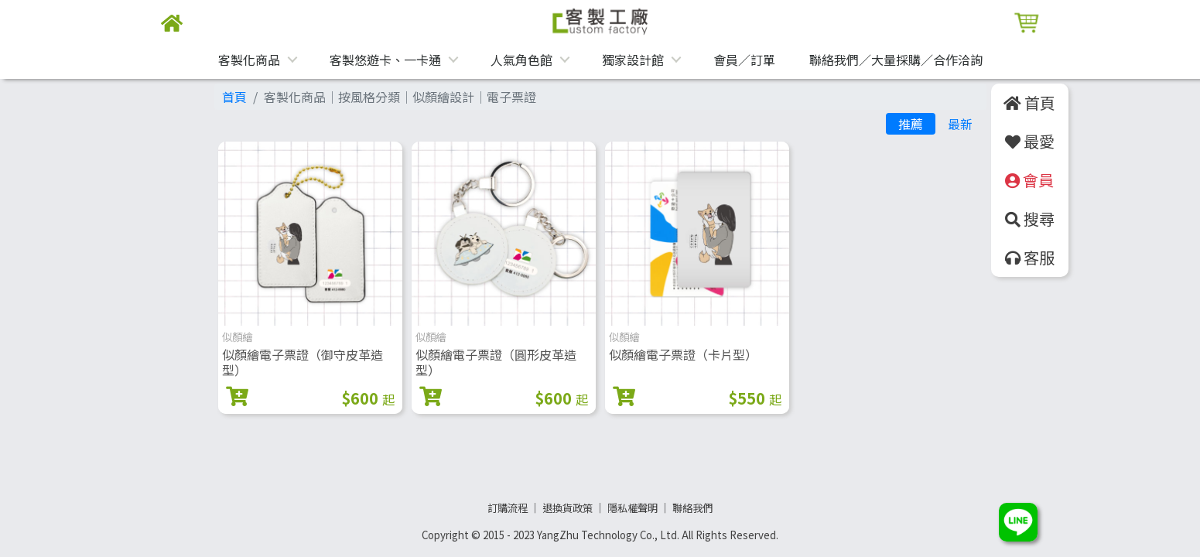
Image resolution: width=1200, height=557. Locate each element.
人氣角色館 (521, 59)
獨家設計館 (633, 59)
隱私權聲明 (632, 508)
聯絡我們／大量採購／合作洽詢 (896, 59)
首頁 (234, 96)
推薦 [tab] (910, 123)
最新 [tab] (960, 123)
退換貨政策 (567, 508)
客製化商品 (249, 59)
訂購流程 (507, 508)
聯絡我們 (692, 508)
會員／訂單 (744, 59)
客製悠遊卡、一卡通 (385, 59)
